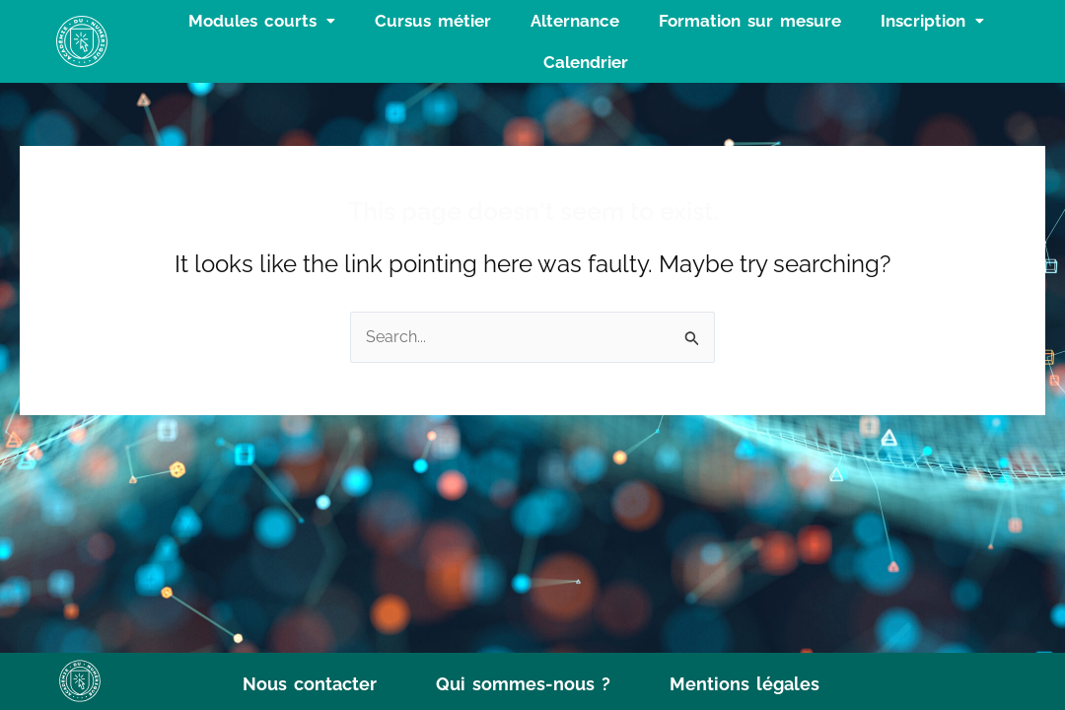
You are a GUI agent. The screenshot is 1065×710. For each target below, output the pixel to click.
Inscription (932, 21)
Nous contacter (310, 684)
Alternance (575, 21)
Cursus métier (433, 21)
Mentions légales (744, 684)
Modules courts (261, 21)
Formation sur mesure (750, 21)
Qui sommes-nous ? (523, 684)
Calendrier (585, 62)
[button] (262, 20)
